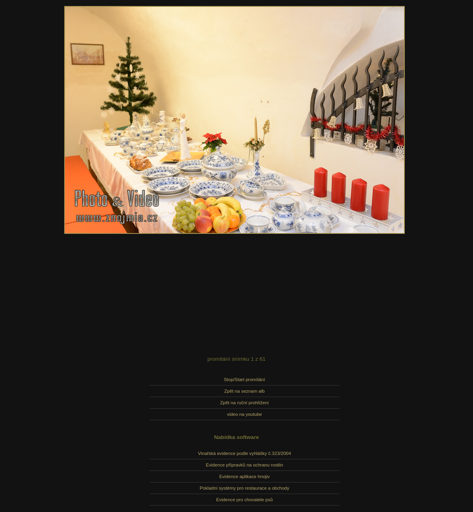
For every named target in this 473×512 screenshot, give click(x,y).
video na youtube (244, 414)
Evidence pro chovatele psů (244, 499)
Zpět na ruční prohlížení (244, 402)
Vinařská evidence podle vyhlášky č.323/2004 (244, 453)
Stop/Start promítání (244, 379)
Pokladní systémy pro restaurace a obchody (245, 488)
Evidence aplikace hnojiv (244, 476)
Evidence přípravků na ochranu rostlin (244, 465)
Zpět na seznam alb (244, 391)
